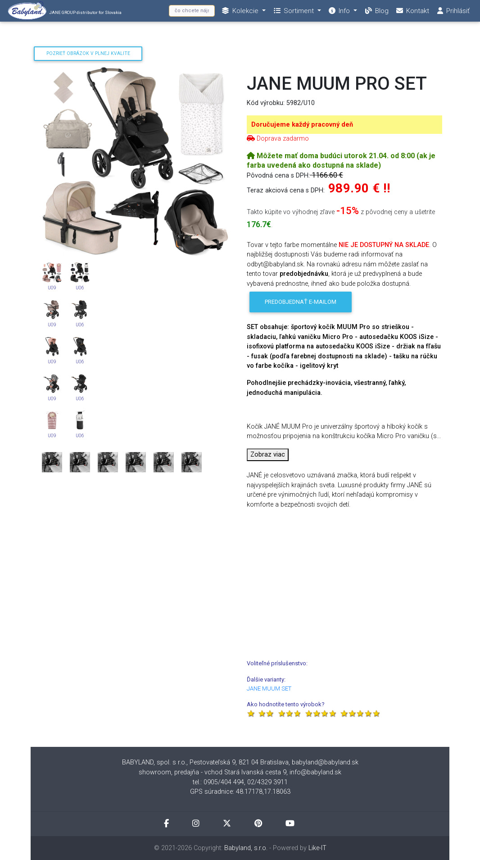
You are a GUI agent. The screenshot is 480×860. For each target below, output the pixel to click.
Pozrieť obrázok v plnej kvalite (88, 53)
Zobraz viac (267, 454)
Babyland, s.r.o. (245, 848)
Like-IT (317, 848)
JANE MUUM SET (269, 688)
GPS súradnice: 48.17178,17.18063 (240, 792)
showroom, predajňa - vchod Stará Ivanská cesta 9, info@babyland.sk (240, 772)
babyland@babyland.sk (325, 762)
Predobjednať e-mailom (300, 301)
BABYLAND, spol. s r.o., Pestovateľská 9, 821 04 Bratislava (205, 762)
